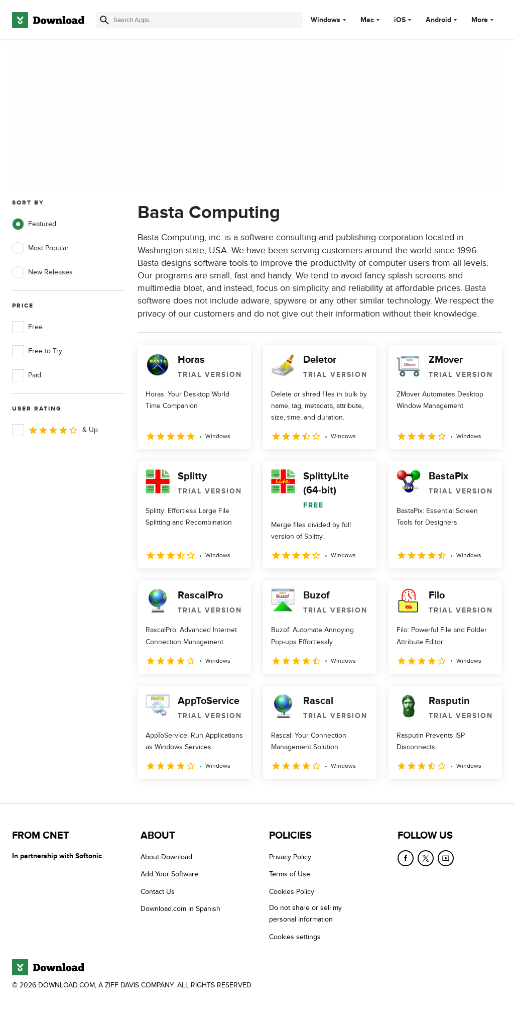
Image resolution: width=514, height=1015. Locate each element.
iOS (400, 20)
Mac (367, 20)
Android (438, 20)
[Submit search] (104, 20)
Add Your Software (169, 874)
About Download (166, 857)
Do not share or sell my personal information (305, 913)
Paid (26, 375)
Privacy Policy (290, 857)
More (483, 20)
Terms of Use (289, 874)
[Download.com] (48, 20)
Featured (34, 224)
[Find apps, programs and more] (199, 20)
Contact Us (158, 891)
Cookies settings (295, 937)
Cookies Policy (291, 891)
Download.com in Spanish (180, 908)
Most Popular (40, 248)
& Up (55, 430)
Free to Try (37, 351)
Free (27, 327)
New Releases (42, 272)
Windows (325, 20)
